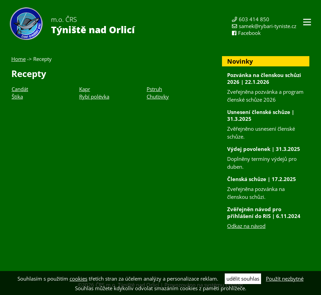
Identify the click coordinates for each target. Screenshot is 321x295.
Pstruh (154, 89)
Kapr (84, 89)
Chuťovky (158, 96)
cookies (78, 278)
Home (18, 58)
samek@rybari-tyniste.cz (267, 26)
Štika (17, 96)
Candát (20, 89)
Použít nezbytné (285, 278)
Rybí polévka (94, 96)
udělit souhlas (242, 278)
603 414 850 (254, 19)
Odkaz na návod (246, 225)
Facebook (249, 32)
